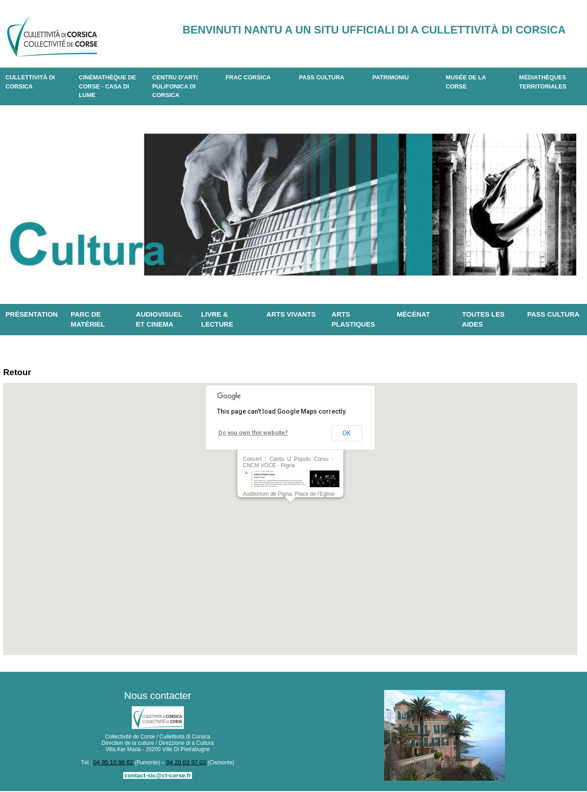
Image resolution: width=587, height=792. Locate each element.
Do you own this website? (250, 434)
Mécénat (413, 314)
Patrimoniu (390, 77)
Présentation (31, 314)
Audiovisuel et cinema (159, 319)
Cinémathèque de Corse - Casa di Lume (107, 86)
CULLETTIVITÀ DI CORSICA (30, 82)
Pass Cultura (321, 77)
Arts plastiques (353, 319)
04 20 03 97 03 (184, 764)
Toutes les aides (483, 319)
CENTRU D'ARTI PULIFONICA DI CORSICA (175, 86)
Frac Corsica (248, 77)
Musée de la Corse (466, 82)
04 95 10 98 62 (115, 764)
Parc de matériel (88, 319)
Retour (19, 373)
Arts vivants (291, 314)
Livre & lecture (217, 319)
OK (346, 435)
